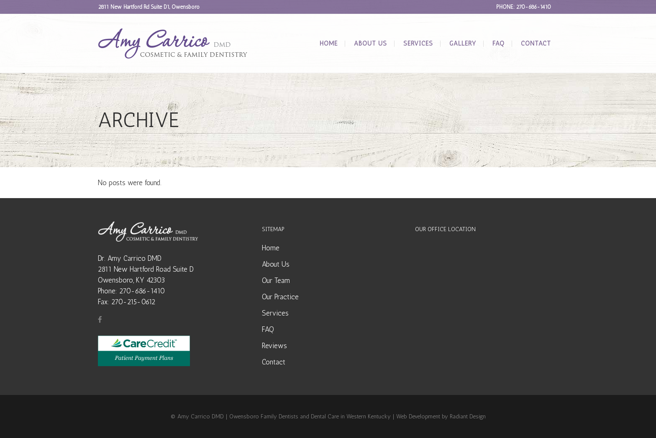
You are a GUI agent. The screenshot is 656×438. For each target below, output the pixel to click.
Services (275, 313)
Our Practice (280, 297)
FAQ (268, 329)
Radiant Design (468, 416)
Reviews (274, 345)
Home (270, 248)
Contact (273, 362)
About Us (276, 264)
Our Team (276, 280)
